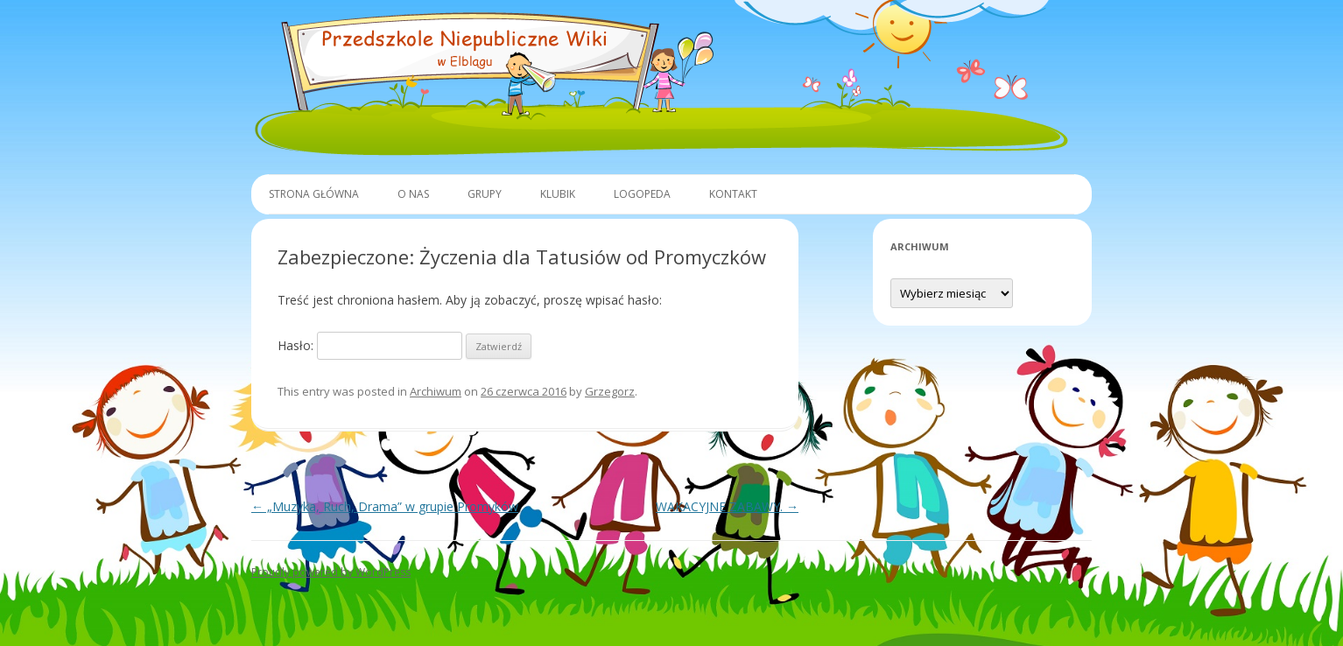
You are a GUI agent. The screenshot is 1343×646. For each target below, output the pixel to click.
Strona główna (314, 193)
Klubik (557, 193)
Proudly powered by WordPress (331, 572)
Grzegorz (610, 391)
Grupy (485, 193)
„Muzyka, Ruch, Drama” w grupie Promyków (384, 506)
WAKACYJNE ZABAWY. (727, 506)
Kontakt (733, 193)
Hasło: (370, 345)
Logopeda (642, 193)
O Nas (413, 193)
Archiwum (435, 391)
